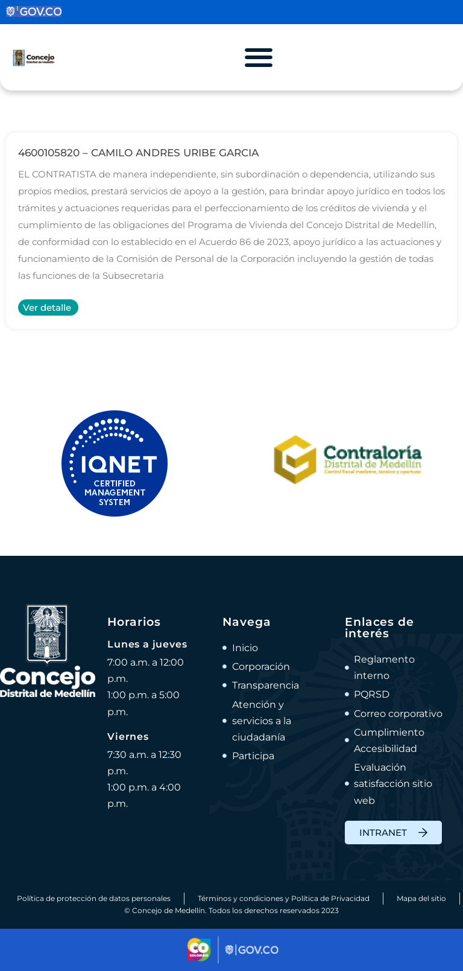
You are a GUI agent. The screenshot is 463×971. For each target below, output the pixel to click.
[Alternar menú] (259, 57)
